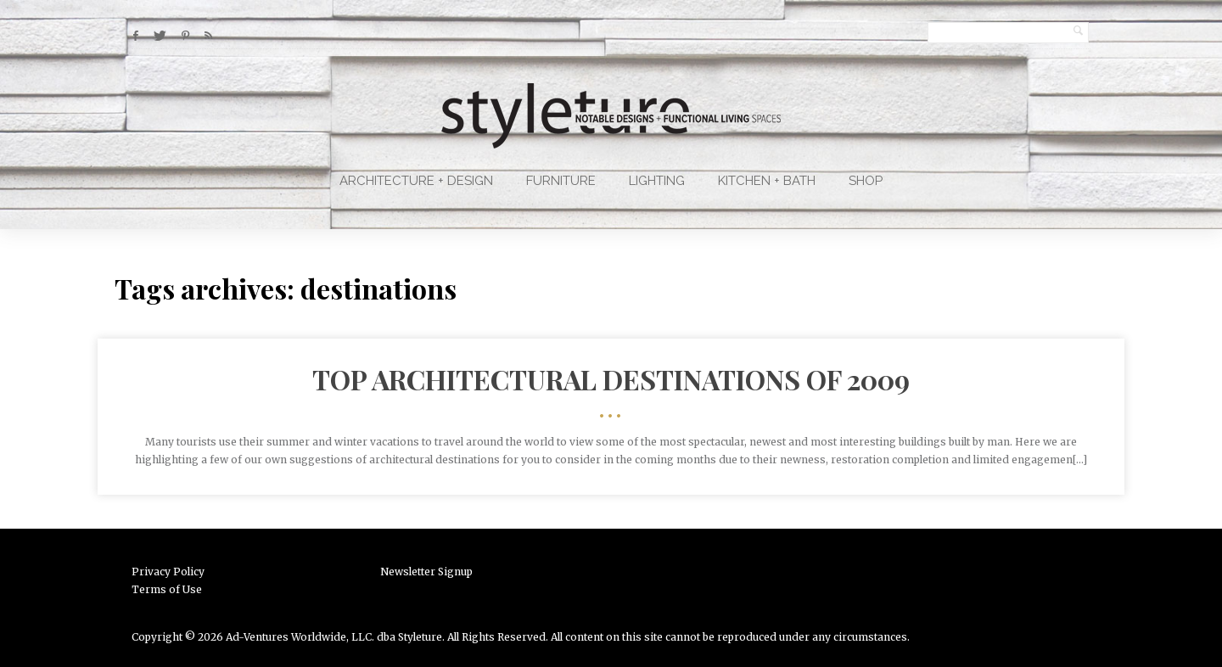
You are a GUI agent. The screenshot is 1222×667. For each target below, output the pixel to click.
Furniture (561, 180)
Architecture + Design (416, 180)
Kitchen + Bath (767, 180)
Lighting (657, 180)
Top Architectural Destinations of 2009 (611, 379)
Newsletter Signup (426, 571)
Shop (866, 180)
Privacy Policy (168, 571)
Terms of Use (167, 589)
